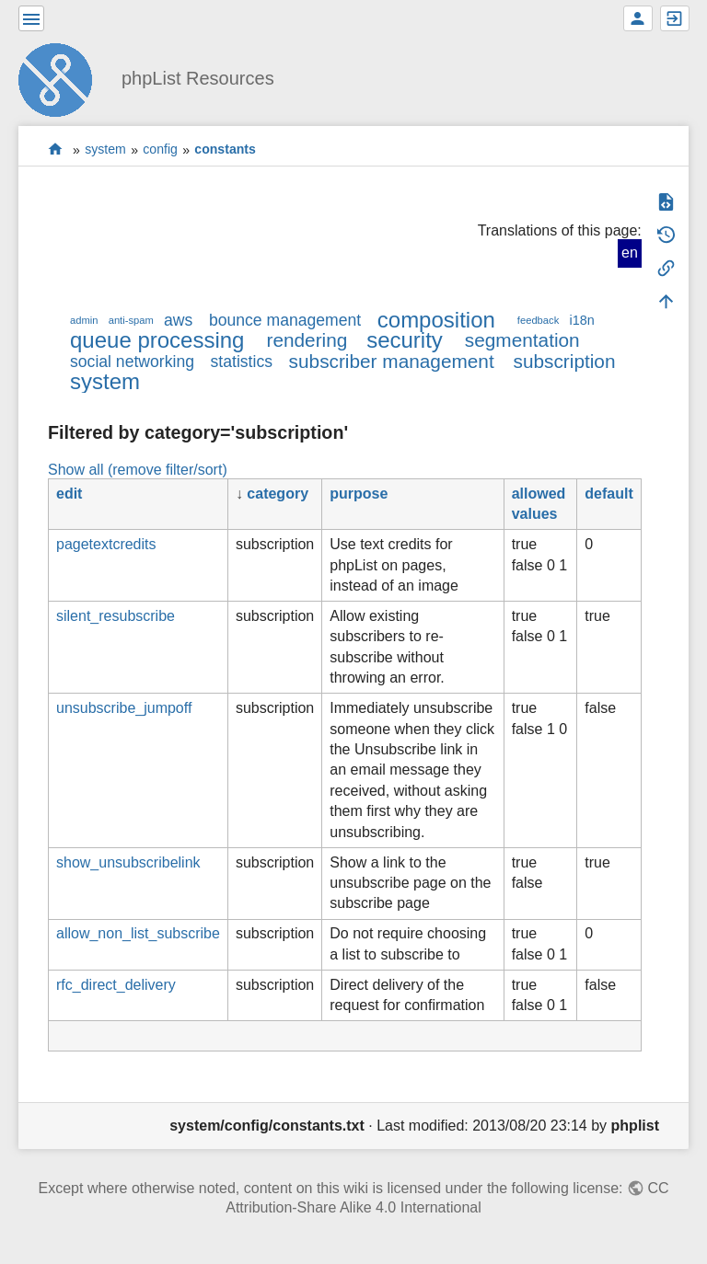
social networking (132, 361)
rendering (306, 339)
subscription (565, 361)
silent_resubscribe (115, 616)
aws (178, 320)
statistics (241, 361)
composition (436, 319)
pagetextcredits (106, 544)
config (160, 150)
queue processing (157, 339)
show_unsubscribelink (128, 862)
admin (84, 320)
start (55, 149)
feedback (538, 320)
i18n (581, 320)
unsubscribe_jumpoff (123, 708)
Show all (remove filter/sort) (137, 469)
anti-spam (131, 320)
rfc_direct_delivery (116, 985)
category (277, 493)
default (608, 493)
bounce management (285, 320)
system (105, 150)
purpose (359, 493)
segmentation (522, 339)
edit (69, 493)
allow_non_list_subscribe (138, 933)
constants (225, 150)
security (404, 339)
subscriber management (391, 361)
